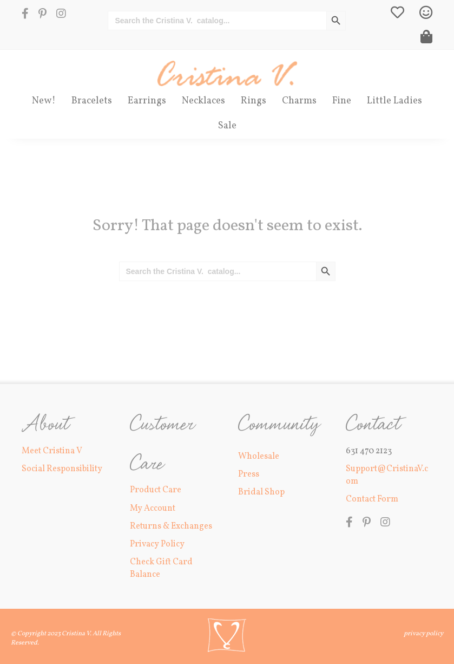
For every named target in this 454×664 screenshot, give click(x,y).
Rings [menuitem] (253, 101)
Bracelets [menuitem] (91, 101)
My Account (152, 509)
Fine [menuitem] (341, 101)
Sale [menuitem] (227, 126)
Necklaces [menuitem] (203, 101)
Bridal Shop (261, 492)
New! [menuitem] (44, 101)
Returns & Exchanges (171, 526)
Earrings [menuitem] (147, 101)
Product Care (155, 490)
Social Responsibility (62, 469)
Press (248, 474)
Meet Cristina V (52, 451)
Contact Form (372, 499)
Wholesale (258, 457)
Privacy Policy (157, 544)
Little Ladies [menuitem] (394, 101)
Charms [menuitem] (299, 101)
